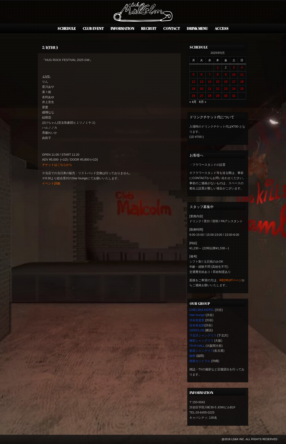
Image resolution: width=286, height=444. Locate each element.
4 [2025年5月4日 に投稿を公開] (242, 67)
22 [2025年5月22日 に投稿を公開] (217, 88)
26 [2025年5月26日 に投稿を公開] (193, 95)
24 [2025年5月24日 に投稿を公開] (234, 88)
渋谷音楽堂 (196, 320)
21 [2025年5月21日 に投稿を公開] (209, 88)
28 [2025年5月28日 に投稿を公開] (209, 95)
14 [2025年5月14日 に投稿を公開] (209, 81)
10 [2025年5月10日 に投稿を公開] (234, 74)
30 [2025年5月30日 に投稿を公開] (226, 95)
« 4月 (192, 101)
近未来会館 (196, 325)
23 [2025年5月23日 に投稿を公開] (226, 88)
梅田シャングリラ (201, 340)
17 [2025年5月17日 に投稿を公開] (234, 81)
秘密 (192, 355)
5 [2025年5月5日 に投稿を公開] (193, 74)
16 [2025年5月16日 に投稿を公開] (226, 81)
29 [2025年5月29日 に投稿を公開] (217, 95)
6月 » (202, 101)
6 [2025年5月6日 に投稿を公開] (201, 74)
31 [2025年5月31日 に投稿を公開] (234, 95)
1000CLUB (196, 330)
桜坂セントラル (199, 361)
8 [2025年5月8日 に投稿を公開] (218, 74)
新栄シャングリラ (201, 350)
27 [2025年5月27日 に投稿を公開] (201, 95)
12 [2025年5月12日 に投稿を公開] (193, 81)
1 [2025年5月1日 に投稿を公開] (218, 67)
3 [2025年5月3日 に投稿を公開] (234, 67)
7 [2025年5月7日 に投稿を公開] (209, 74)
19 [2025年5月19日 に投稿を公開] (193, 88)
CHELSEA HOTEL (201, 310)
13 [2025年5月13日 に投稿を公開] (201, 81)
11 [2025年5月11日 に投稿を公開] (242, 74)
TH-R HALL (197, 345)
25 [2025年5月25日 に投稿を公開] (242, 88)
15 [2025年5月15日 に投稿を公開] (217, 81)
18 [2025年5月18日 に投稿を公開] (242, 81)
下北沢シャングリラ (202, 335)
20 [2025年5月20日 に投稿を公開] (201, 88)
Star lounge (197, 315)
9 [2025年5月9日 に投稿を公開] (226, 74)
